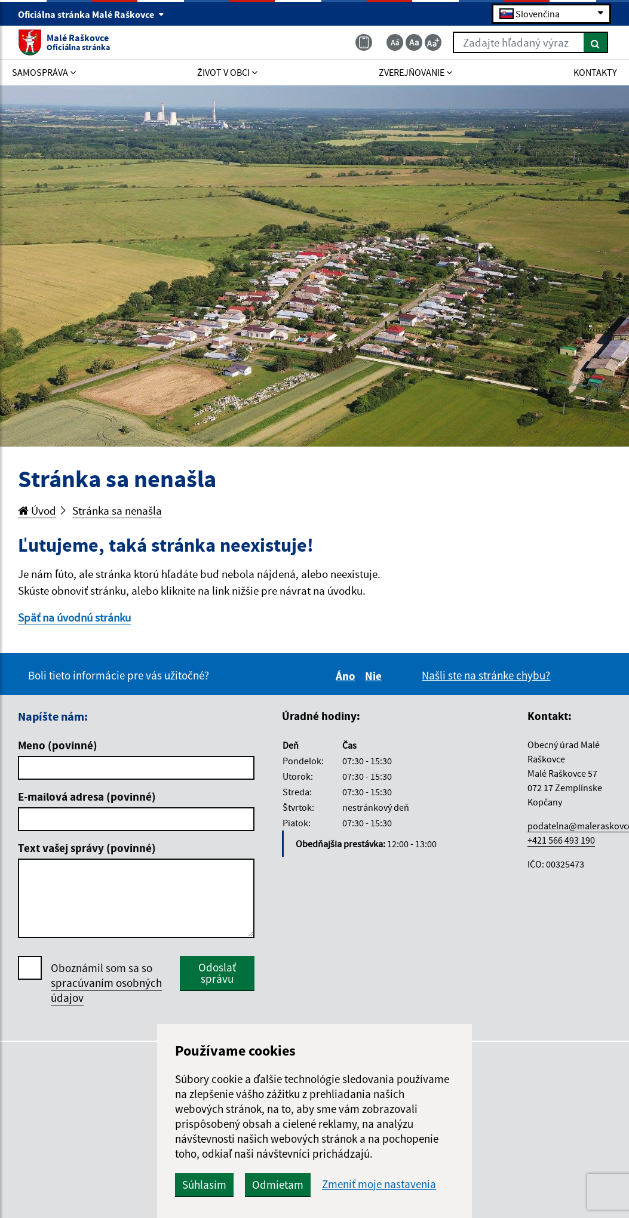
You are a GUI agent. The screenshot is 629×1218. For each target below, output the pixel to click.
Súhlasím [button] (204, 1184)
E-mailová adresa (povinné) (87, 796)
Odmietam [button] (277, 1184)
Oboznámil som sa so (106, 983)
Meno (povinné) (57, 745)
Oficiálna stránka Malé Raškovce (91, 14)
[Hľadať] (596, 42)
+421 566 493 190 (561, 840)
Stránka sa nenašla (117, 510)
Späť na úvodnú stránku (74, 617)
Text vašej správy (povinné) (87, 848)
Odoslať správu (217, 973)
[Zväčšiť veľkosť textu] (433, 42)
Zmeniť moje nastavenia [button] (379, 1184)
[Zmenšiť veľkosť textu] (394, 42)
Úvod (37, 510)
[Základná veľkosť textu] (414, 42)
